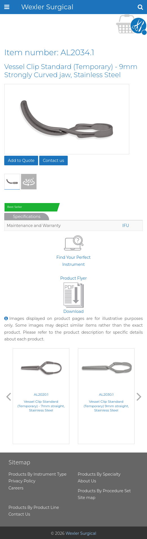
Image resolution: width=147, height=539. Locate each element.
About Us (87, 481)
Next (139, 396)
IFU (125, 225)
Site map (86, 497)
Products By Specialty (99, 474)
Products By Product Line (33, 507)
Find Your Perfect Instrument (73, 250)
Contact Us (19, 514)
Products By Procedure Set (104, 490)
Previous (8, 396)
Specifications (26, 216)
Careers (15, 488)
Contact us (53, 160)
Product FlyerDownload (73, 295)
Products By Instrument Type (37, 474)
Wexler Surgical (47, 7)
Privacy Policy (21, 481)
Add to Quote (21, 160)
